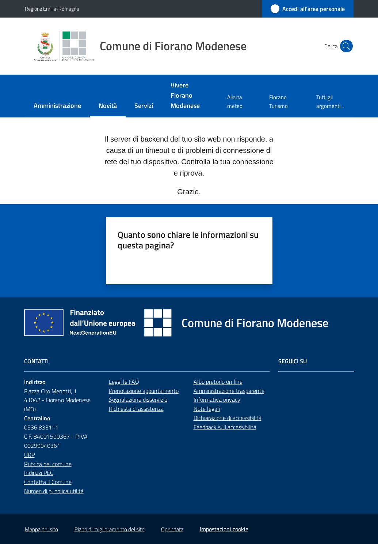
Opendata (172, 529)
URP (29, 454)
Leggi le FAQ (124, 381)
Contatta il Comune (48, 481)
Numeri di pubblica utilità (54, 491)
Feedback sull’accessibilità (225, 427)
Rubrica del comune (48, 463)
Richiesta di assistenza (136, 408)
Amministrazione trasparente (229, 390)
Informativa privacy (217, 399)
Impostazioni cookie (224, 529)
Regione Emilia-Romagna (52, 8)
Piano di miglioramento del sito (110, 529)
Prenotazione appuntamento (144, 390)
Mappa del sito (41, 529)
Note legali (207, 408)
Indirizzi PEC (38, 472)
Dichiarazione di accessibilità (227, 417)
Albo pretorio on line (218, 381)
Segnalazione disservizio (138, 399)
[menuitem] (57, 106)
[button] (345, 46)
